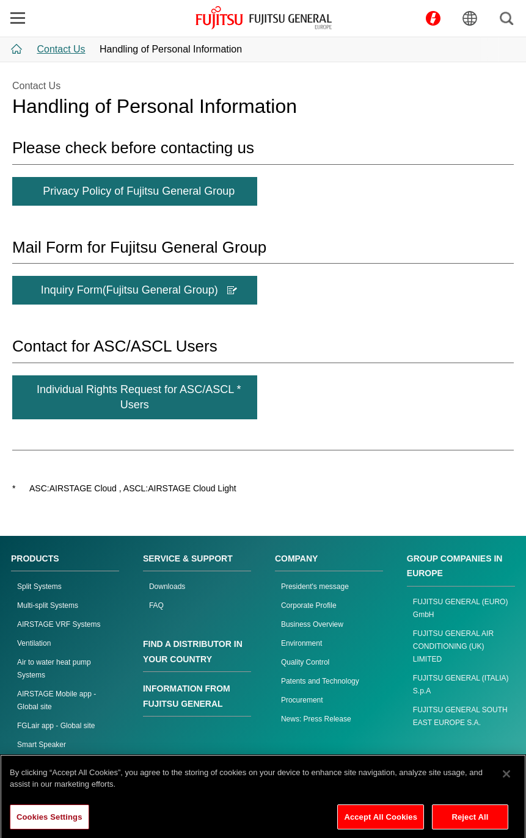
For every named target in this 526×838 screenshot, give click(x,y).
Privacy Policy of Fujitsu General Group (139, 191)
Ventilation (34, 643)
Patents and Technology (320, 681)
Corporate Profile (309, 605)
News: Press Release (316, 719)
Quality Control (305, 662)
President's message (315, 586)
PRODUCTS (35, 558)
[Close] (506, 779)
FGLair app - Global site (56, 725)
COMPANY (296, 558)
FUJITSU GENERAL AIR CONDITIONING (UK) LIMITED (453, 646)
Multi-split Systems (47, 605)
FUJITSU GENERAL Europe (263, 17)
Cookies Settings (49, 822)
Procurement (302, 700)
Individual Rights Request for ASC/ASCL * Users (139, 397)
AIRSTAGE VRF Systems (58, 624)
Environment (301, 643)
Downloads (167, 586)
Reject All (469, 822)
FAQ (156, 605)
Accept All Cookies (380, 822)
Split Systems (39, 586)
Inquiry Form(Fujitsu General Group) (139, 290)
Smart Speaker (41, 744)
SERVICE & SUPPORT (188, 558)
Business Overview (312, 624)
